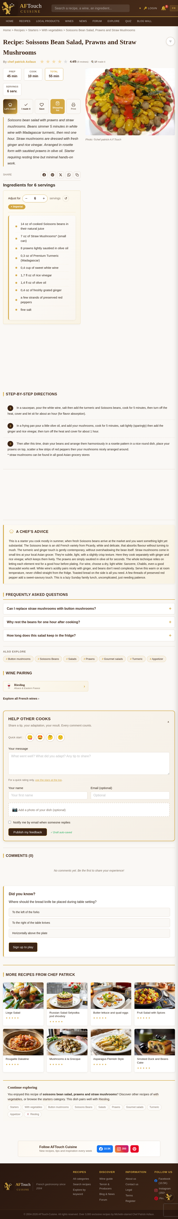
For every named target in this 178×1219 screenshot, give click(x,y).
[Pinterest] (52, 174)
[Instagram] (122, 1149)
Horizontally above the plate (29, 933)
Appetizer (156, 659)
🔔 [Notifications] (164, 7)
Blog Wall (144, 21)
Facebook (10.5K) (162, 1181)
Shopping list (57, 106)
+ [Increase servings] (44, 198)
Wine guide (106, 1178)
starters (48, 1099)
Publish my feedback (27, 832)
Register (130, 1200)
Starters (33, 30)
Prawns (89, 659)
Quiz (128, 21)
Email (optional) (101, 788)
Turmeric (136, 659)
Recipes (24, 21)
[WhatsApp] (69, 174)
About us (131, 1178)
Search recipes (82, 1184)
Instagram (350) (162, 1190)
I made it (26, 106)
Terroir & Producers (105, 1186)
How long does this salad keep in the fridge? (41, 635)
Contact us (132, 1184)
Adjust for (14, 198)
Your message (18, 748)
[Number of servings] (35, 198)
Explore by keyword (79, 1192)
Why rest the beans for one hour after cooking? (43, 622)
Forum (97, 21)
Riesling (104, 1099)
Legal (129, 1189)
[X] (60, 174)
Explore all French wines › (21, 698)
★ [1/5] (42, 61)
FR (174, 8)
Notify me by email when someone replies (39, 822)
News (83, 21)
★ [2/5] (48, 61)
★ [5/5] (65, 61)
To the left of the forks (25, 912)
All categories (81, 1178)
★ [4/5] (59, 61)
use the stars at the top (48, 779)
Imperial (17, 206)
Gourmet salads (112, 659)
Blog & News (107, 1194)
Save (41, 106)
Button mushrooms (18, 659)
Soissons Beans (48, 659)
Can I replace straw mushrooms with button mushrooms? (51, 608)
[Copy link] (77, 174)
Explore (114, 21)
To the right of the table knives (31, 922)
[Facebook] (44, 174)
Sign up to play (23, 947)
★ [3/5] (53, 61)
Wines (69, 21)
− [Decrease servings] (26, 198)
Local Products (48, 21)
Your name (15, 788)
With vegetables (52, 30)
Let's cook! (10, 106)
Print (73, 106)
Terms (129, 1195)
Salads (71, 659)
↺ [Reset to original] (65, 198)
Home (9, 21)
